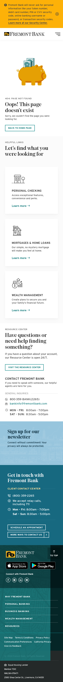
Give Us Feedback (12, 646)
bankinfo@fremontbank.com (28, 403)
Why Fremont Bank (17, 596)
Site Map (8, 637)
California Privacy (42, 642)
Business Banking (17, 611)
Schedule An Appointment (26, 527)
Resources (12, 626)
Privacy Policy (43, 637)
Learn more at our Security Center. (27, 22)
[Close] (57, 14)
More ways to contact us (26, 534)
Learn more (19, 206)
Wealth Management (19, 618)
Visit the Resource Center (24, 367)
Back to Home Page (20, 128)
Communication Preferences (18, 642)
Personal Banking (17, 604)
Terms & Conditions (24, 637)
